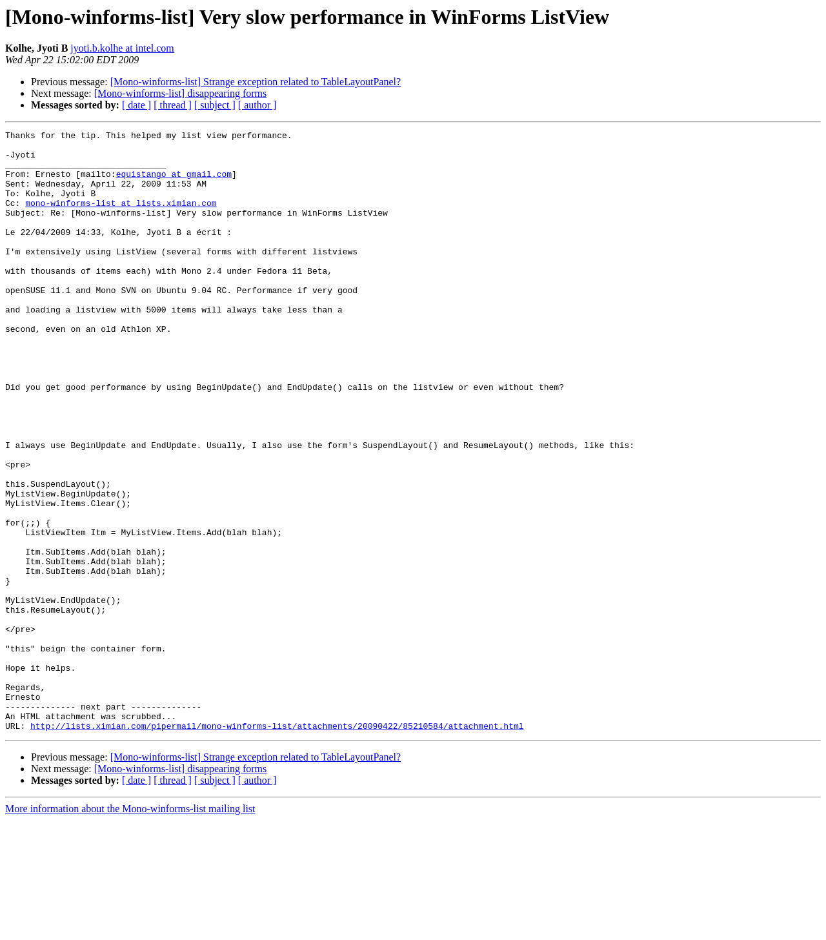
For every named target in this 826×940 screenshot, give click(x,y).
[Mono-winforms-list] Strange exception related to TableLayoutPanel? (255, 81)
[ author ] (257, 104)
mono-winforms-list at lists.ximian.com (120, 218)
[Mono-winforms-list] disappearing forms (180, 93)
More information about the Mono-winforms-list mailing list (130, 928)
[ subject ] (215, 104)
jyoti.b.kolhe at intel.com (122, 48)
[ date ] (136, 104)
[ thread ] (173, 104)
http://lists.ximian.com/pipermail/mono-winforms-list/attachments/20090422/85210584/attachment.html (276, 846)
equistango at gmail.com (174, 183)
